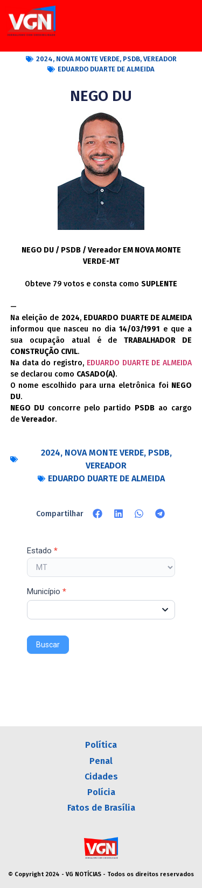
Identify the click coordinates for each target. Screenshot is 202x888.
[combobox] (101, 609)
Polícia (101, 792)
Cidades (101, 776)
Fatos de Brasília (101, 808)
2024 (44, 59)
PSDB (131, 59)
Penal (101, 761)
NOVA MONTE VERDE (88, 59)
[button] (98, 513)
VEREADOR (160, 59)
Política (101, 745)
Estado (42, 551)
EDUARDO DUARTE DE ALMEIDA (106, 69)
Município (46, 592)
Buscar (48, 644)
